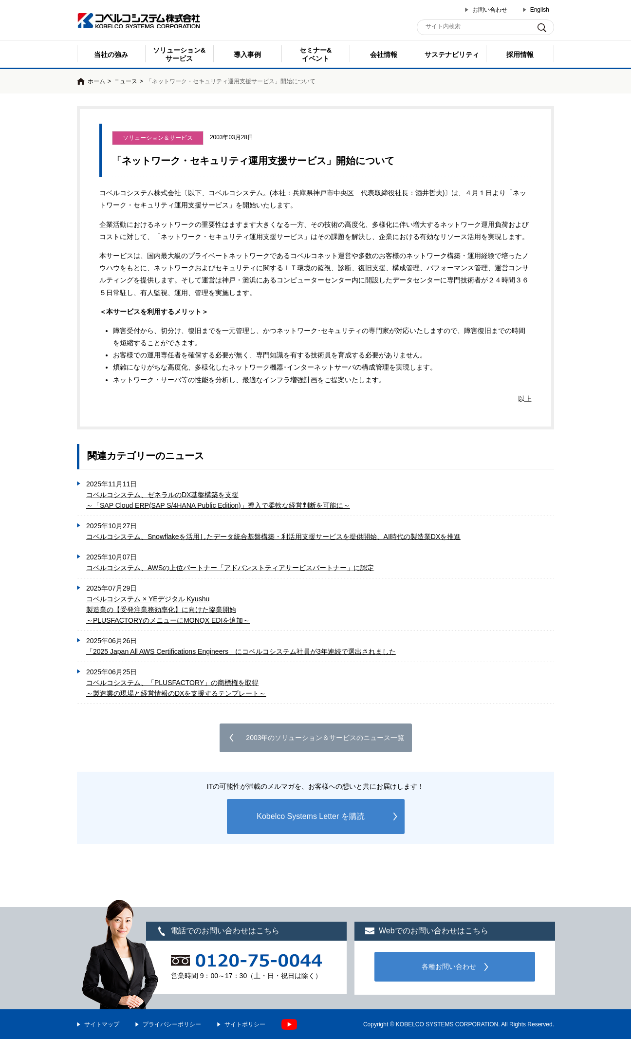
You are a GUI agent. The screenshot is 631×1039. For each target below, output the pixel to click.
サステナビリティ (452, 54)
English (539, 9)
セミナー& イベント (315, 54)
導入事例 (247, 54)
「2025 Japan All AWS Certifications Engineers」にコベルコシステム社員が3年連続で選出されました (241, 651)
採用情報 (520, 54)
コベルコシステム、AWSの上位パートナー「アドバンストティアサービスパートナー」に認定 (230, 568)
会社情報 (383, 54)
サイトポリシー (244, 1024)
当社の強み (111, 54)
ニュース (125, 81)
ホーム (96, 81)
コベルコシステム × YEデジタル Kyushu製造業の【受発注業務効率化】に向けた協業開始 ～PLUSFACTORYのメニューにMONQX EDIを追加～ (168, 609)
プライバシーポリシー (172, 1024)
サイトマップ (101, 1024)
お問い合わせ (489, 9)
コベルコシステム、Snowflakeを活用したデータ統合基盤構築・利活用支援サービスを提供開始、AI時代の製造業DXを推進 (273, 536)
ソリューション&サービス (179, 54)
